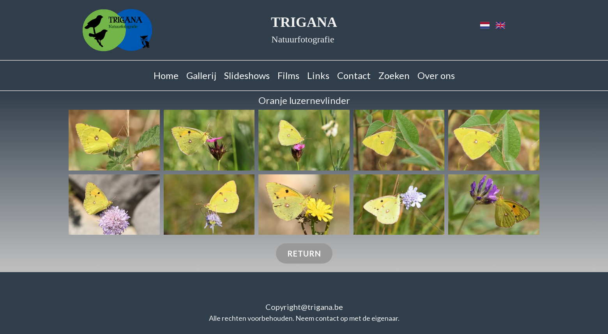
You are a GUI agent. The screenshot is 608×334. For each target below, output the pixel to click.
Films (288, 75)
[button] (114, 140)
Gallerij (201, 75)
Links (318, 75)
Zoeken (394, 75)
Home (166, 75)
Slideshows (247, 75)
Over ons (436, 75)
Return (304, 253)
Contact (354, 75)
